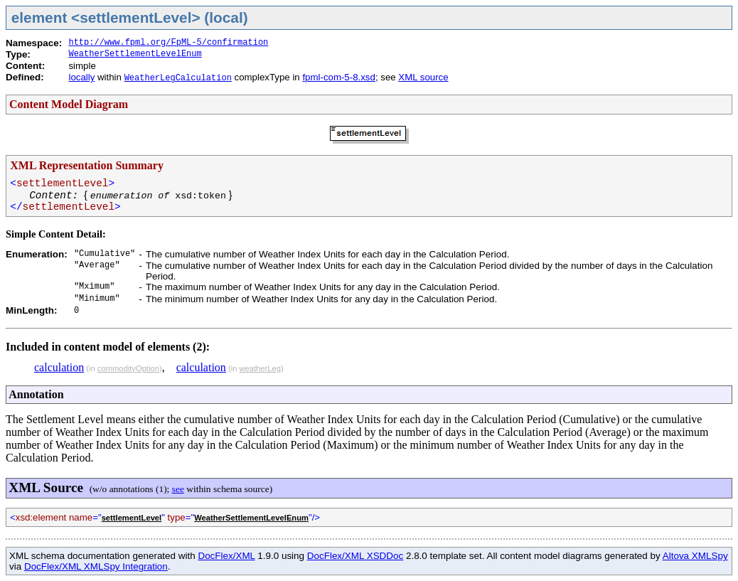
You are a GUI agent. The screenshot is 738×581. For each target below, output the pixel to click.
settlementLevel (132, 517)
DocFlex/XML (226, 555)
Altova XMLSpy (695, 555)
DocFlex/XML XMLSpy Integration (96, 566)
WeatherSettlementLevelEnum (134, 54)
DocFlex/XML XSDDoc (355, 555)
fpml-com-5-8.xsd (338, 77)
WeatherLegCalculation (178, 78)
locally (81, 77)
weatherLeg (259, 368)
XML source (423, 77)
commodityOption (128, 368)
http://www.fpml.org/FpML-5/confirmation (168, 43)
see (178, 489)
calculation (59, 367)
